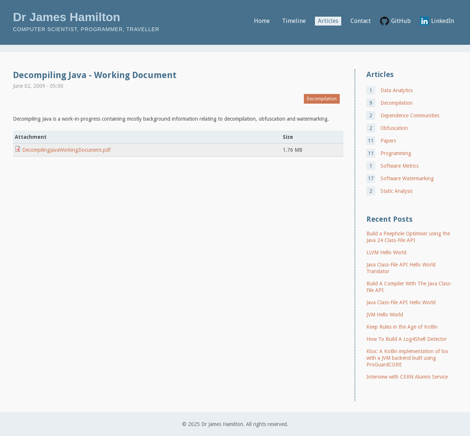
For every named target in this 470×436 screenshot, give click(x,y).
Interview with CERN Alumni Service (407, 377)
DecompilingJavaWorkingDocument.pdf (66, 150)
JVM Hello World (384, 315)
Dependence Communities (409, 115)
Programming (395, 153)
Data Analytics (396, 90)
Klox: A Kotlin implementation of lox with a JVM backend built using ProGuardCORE (407, 358)
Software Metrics (399, 166)
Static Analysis (396, 191)
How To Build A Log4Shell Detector (406, 339)
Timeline (294, 20)
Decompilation (322, 98)
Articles (328, 20)
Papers (388, 141)
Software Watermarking (407, 178)
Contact (360, 20)
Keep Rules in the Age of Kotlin (401, 327)
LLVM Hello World (386, 252)
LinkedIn (442, 20)
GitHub (401, 20)
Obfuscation (394, 128)
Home (262, 20)
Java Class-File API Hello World (401, 302)
